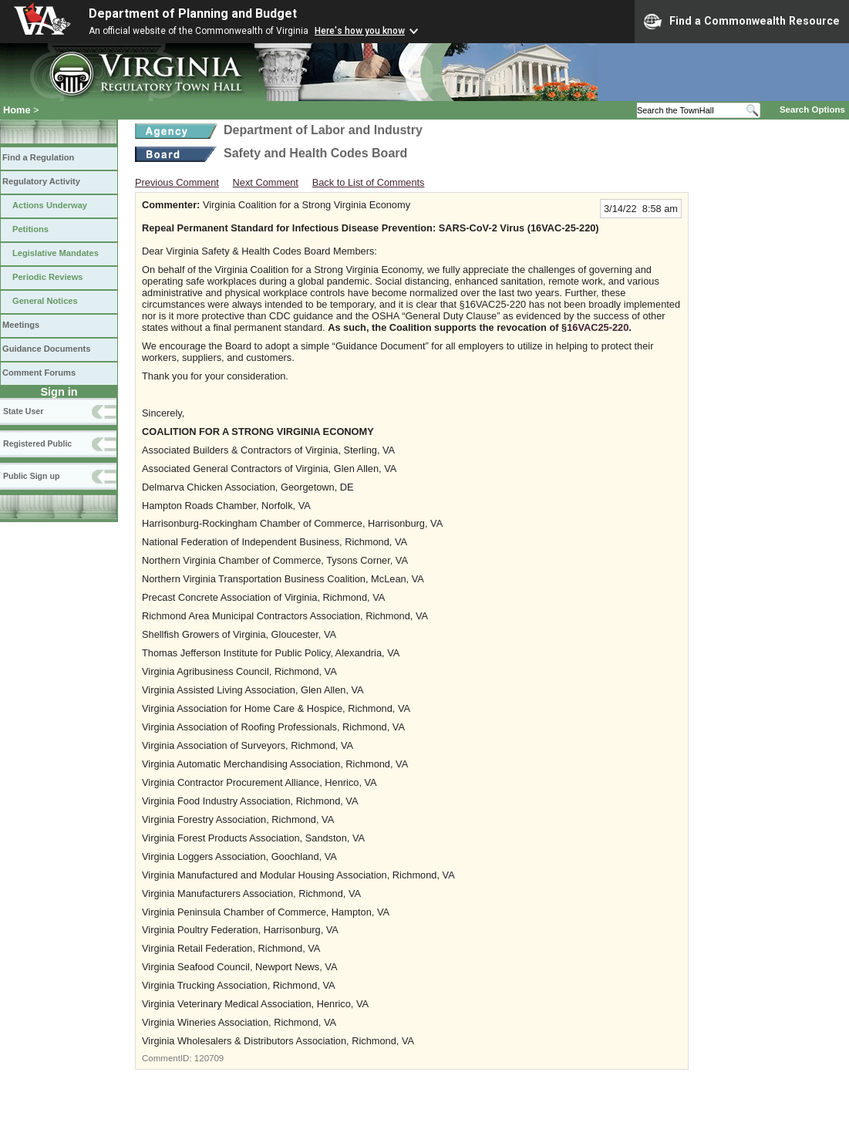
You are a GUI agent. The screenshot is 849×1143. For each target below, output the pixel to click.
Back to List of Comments (368, 182)
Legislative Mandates (55, 253)
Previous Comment (177, 182)
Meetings (20, 324)
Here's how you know (360, 30)
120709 (209, 1058)
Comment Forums (39, 372)
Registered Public (37, 443)
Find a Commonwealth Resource (742, 21)
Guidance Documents (46, 348)
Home (17, 110)
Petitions (30, 229)
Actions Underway (49, 205)
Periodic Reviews (47, 277)
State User (23, 411)
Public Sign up (31, 475)
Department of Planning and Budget (193, 13)
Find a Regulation (38, 157)
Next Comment (265, 182)
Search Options (812, 109)
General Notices (45, 300)
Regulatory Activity (41, 181)
